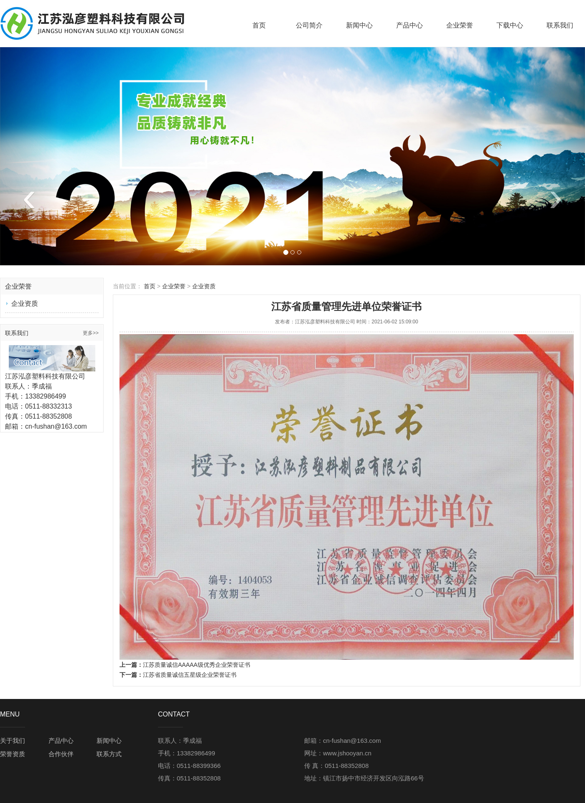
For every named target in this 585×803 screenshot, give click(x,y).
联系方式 (109, 753)
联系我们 (560, 25)
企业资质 (24, 303)
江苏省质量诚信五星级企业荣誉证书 (190, 674)
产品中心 (409, 25)
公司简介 (309, 25)
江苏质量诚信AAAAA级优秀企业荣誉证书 (196, 664)
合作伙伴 (61, 753)
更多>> (91, 333)
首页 (259, 25)
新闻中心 (359, 25)
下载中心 (509, 25)
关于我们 (12, 740)
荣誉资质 (12, 753)
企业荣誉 (459, 25)
